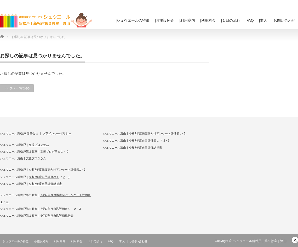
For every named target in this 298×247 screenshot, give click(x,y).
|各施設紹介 (164, 20)
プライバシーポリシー (57, 133)
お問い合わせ (138, 241)
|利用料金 (208, 20)
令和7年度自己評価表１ (44, 176)
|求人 (263, 20)
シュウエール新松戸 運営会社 (19, 133)
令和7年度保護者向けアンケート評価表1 (55, 169)
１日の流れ (95, 241)
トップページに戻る (17, 88)
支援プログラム (39, 144)
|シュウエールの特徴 (133, 20)
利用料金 (76, 241)
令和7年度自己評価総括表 (45, 183)
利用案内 (59, 241)
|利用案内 (187, 20)
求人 (122, 241)
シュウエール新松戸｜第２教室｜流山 (259, 241)
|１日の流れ (230, 20)
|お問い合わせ (283, 20)
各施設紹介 (41, 241)
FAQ (110, 241)
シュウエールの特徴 (15, 241)
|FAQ (249, 20)
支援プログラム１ (51, 151)
